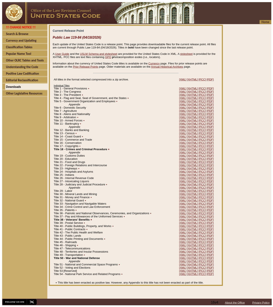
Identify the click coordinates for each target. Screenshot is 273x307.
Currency (154, 63)
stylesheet (186, 53)
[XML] (182, 79)
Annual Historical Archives (167, 66)
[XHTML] (192, 79)
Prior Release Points (85, 66)
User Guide (62, 53)
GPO (108, 57)
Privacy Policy (261, 302)
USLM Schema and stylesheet (98, 53)
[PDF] (210, 79)
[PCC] (202, 79)
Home (265, 22)
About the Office (235, 302)
